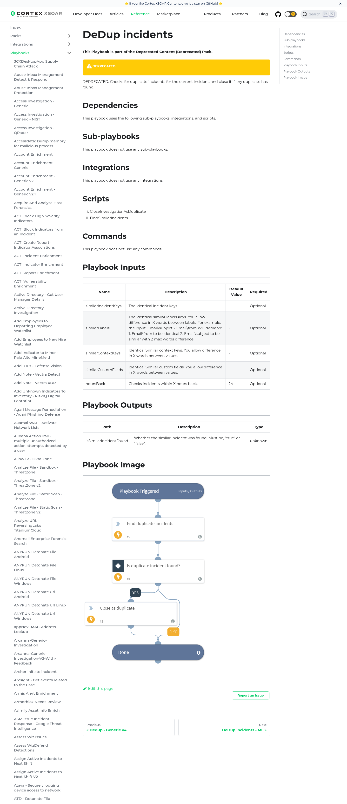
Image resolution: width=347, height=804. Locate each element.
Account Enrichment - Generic (34, 165)
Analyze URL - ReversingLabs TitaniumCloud (27, 525)
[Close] (340, 3)
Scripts (288, 52)
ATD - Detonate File (32, 798)
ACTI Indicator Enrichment (38, 264)
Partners (240, 14)
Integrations (21, 44)
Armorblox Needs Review (37, 701)
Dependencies (294, 34)
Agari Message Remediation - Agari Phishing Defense (40, 412)
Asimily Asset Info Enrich (37, 710)
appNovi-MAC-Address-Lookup (35, 629)
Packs (15, 35)
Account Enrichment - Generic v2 (34, 178)
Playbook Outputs (296, 71)
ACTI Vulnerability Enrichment (30, 283)
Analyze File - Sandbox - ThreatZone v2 (36, 483)
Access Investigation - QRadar (34, 130)
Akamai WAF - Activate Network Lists (35, 425)
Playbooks (19, 53)
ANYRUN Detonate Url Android (34, 594)
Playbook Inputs (295, 65)
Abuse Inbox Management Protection (38, 90)
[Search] (318, 14)
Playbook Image (295, 77)
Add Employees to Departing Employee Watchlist (33, 326)
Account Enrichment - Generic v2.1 (34, 191)
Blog (263, 14)
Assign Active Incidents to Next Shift (38, 761)
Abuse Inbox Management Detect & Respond (38, 77)
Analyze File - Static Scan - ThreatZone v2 (38, 509)
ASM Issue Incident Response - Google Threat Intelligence (38, 724)
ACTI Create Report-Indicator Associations (34, 245)
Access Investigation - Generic (34, 103)
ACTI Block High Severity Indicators (37, 218)
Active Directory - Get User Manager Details (38, 297)
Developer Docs (87, 14)
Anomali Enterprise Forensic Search (40, 541)
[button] (291, 14)
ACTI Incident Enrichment (38, 255)
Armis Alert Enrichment (36, 693)
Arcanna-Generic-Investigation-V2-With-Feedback (35, 658)
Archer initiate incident (35, 671)
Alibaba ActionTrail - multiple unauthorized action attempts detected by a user (40, 443)
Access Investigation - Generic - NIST (34, 116)
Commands (291, 59)
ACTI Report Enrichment (36, 273)
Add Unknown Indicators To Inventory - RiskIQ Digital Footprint (40, 396)
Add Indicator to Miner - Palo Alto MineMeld (36, 355)
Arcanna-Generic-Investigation (30, 642)
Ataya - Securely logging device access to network (37, 787)
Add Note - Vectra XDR (35, 382)
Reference (140, 14)
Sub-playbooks (294, 40)
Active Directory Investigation (29, 310)
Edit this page (98, 688)
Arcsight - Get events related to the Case (40, 682)
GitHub (211, 3)
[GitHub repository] (278, 14)
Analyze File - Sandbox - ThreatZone (36, 469)
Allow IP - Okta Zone (33, 459)
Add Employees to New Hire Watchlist (40, 341)
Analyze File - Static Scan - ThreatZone (38, 496)
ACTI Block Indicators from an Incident (38, 231)
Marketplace (168, 14)
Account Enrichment (33, 154)
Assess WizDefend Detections (31, 747)
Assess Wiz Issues (30, 737)
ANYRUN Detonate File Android (35, 554)
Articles (117, 14)
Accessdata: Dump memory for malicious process (40, 143)
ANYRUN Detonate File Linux (35, 567)
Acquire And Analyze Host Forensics (38, 205)
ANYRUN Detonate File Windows (35, 581)
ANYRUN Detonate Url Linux (40, 605)
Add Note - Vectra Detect (37, 374)
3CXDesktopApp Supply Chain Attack (36, 63)
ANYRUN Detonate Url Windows (34, 616)
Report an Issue (251, 695)
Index (15, 27)
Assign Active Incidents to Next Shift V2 (38, 774)
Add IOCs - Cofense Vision (38, 366)
